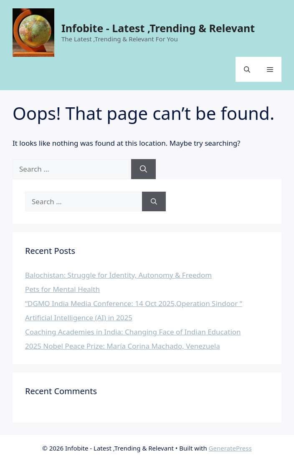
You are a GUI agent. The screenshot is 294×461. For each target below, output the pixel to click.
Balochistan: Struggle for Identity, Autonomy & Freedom (118, 275)
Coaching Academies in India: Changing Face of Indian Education (133, 332)
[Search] (143, 169)
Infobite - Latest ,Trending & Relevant (158, 28)
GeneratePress (230, 448)
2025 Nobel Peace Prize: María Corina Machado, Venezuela (122, 346)
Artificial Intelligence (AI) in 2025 (78, 317)
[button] (247, 69)
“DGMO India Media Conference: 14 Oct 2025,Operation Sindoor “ (133, 303)
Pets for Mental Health (62, 289)
